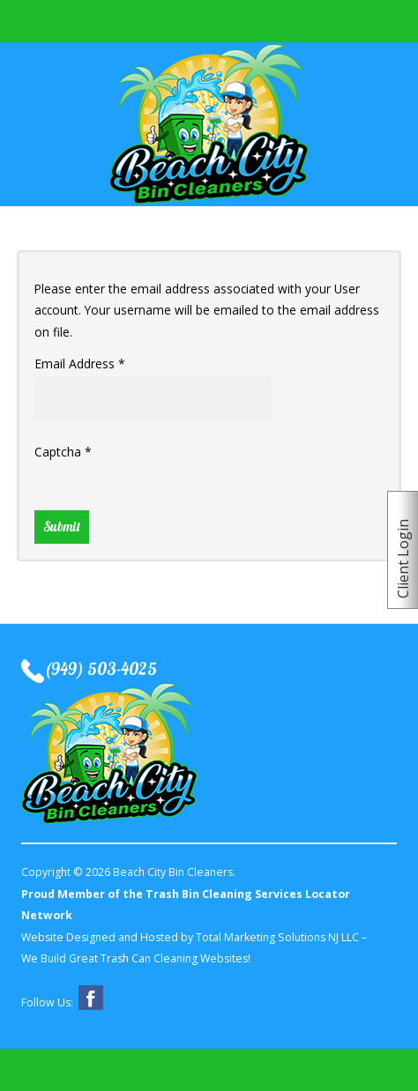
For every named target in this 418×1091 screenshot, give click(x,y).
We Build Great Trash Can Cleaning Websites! (135, 958)
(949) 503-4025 (100, 670)
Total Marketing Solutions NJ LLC (277, 937)
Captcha (63, 451)
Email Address (79, 363)
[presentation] (168, 498)
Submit (61, 526)
